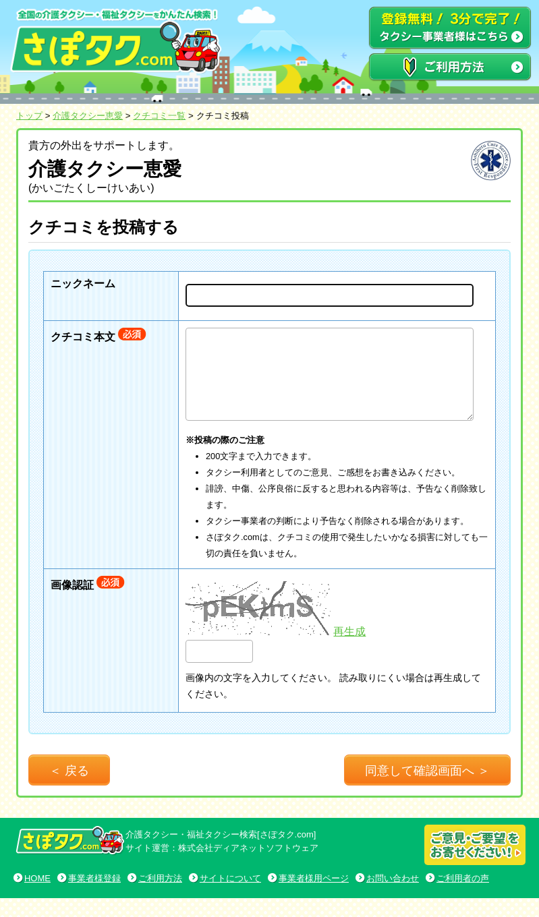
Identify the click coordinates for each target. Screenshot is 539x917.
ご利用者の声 (462, 897)
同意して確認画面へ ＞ (427, 789)
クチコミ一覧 (159, 116)
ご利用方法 (160, 897)
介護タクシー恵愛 (88, 116)
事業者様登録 (94, 897)
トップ (29, 116)
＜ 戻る (69, 789)
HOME (37, 897)
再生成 (349, 650)
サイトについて (230, 897)
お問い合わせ (392, 897)
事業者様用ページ (314, 897)
